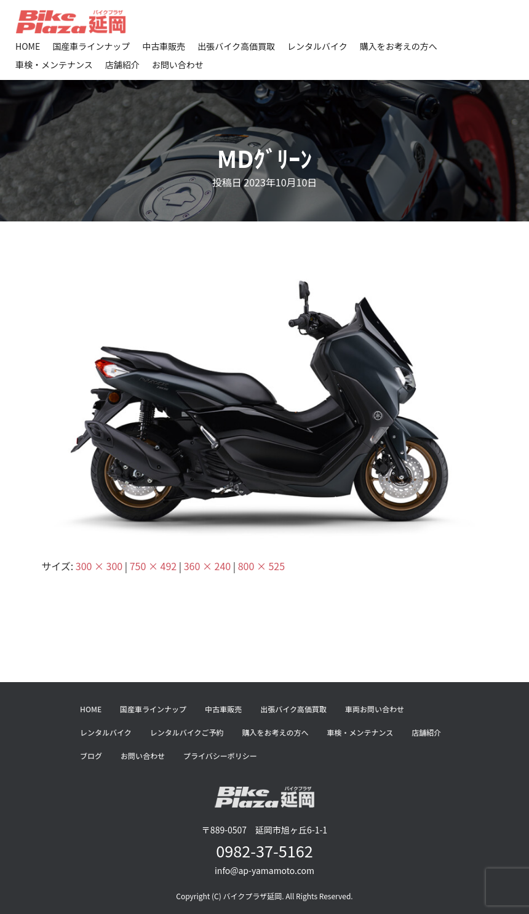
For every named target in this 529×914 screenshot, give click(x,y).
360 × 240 (207, 565)
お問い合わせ (178, 64)
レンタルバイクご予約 (187, 732)
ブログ (91, 755)
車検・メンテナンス (54, 64)
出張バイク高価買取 (236, 46)
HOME (27, 46)
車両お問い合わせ (374, 709)
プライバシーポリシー (220, 755)
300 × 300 (99, 565)
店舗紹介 (122, 64)
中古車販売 (163, 46)
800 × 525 (261, 565)
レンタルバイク (317, 46)
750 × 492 (153, 565)
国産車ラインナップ (91, 46)
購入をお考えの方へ (398, 46)
